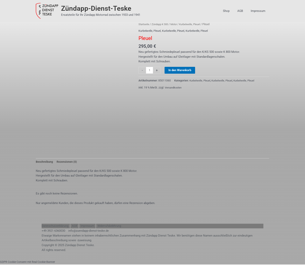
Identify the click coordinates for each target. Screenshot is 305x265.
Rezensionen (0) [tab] (68, 162)
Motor (177, 24)
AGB (243, 11)
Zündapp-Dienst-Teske (96, 8)
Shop (231, 11)
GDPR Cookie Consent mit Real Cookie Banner (30, 262)
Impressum (259, 11)
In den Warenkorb (180, 70)
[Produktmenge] (149, 70)
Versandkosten (174, 87)
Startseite (144, 24)
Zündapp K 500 (161, 24)
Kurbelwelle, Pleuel (194, 24)
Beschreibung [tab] (45, 162)
